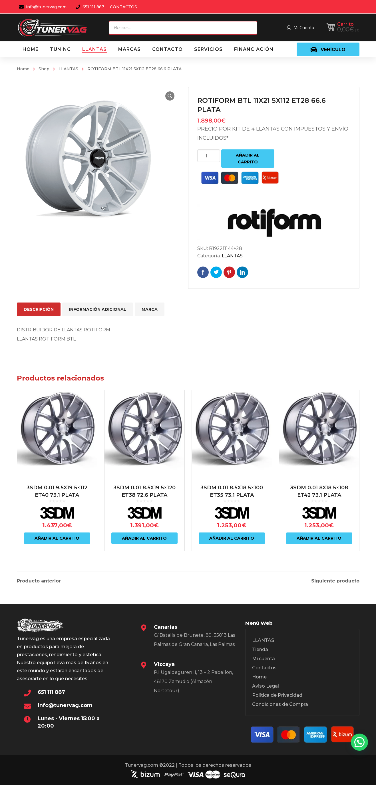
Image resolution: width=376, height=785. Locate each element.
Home (23, 68)
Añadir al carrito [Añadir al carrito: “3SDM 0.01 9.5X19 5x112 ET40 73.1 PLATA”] (57, 538)
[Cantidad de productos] (208, 155)
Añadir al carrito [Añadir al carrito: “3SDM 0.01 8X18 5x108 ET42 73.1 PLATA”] (319, 538)
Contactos (264, 667)
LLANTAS (68, 68)
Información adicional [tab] (97, 309)
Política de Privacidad (277, 695)
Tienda (260, 649)
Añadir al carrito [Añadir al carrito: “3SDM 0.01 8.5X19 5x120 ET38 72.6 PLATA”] (144, 538)
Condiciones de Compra (280, 704)
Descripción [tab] (39, 309)
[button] (169, 96)
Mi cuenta (263, 658)
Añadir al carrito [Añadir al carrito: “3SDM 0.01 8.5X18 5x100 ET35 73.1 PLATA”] (231, 538)
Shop (44, 68)
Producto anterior (39, 581)
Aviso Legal (265, 686)
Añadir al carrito (248, 159)
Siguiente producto (335, 581)
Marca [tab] (150, 309)
